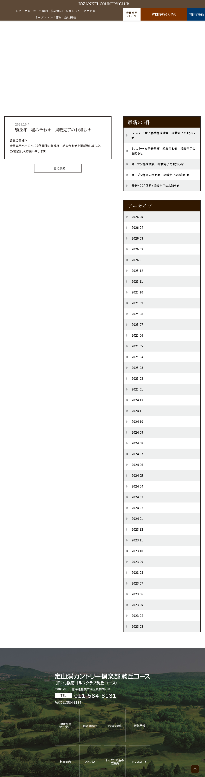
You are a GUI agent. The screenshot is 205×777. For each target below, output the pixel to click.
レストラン (72, 11)
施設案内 (57, 11)
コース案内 (40, 11)
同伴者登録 (196, 14)
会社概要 (70, 17)
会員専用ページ (132, 14)
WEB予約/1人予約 (164, 14)
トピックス (22, 11)
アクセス (89, 11)
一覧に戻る (57, 168)
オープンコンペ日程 (48, 17)
